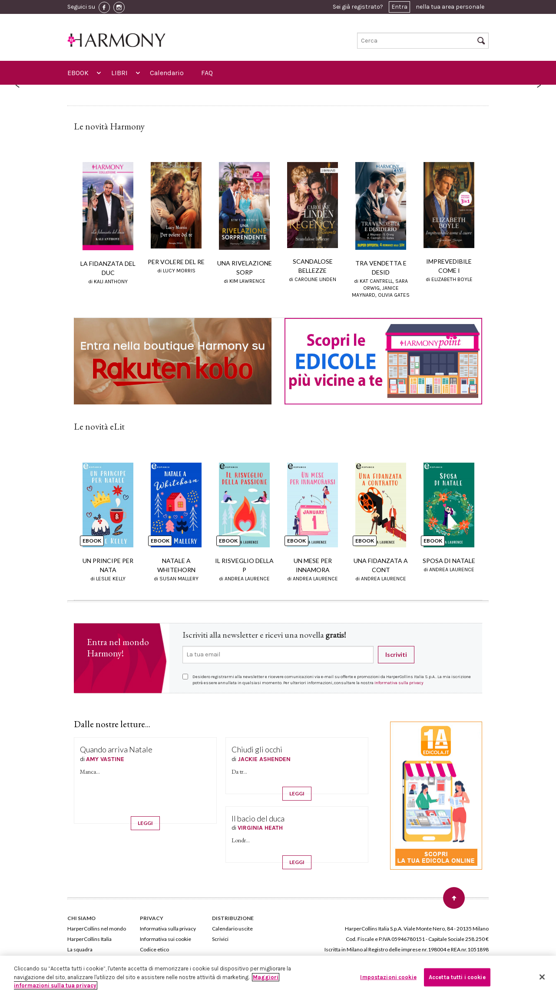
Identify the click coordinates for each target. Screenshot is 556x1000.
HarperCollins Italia (89, 939)
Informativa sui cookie (165, 939)
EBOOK (78, 73)
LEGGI (145, 823)
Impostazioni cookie (388, 977)
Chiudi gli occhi (257, 749)
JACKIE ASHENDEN (264, 759)
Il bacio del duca (258, 818)
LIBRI (119, 73)
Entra (399, 6)
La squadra (80, 949)
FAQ (207, 73)
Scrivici (220, 939)
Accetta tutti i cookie (457, 977)
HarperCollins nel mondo (96, 928)
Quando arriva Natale (116, 749)
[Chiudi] (542, 977)
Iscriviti (396, 654)
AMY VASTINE (105, 759)
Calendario (167, 73)
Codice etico (154, 949)
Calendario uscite (232, 928)
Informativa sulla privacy (399, 682)
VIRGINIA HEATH (260, 827)
